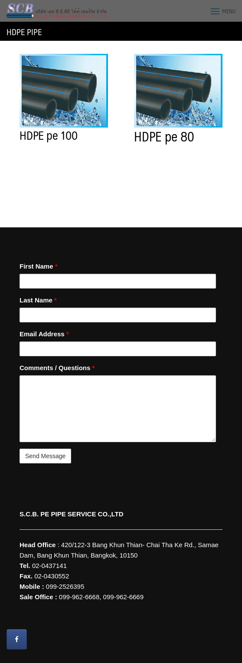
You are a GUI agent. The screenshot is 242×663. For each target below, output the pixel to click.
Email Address (44, 334)
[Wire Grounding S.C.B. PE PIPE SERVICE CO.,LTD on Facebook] (17, 639)
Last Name (38, 300)
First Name (39, 266)
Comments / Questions (57, 367)
